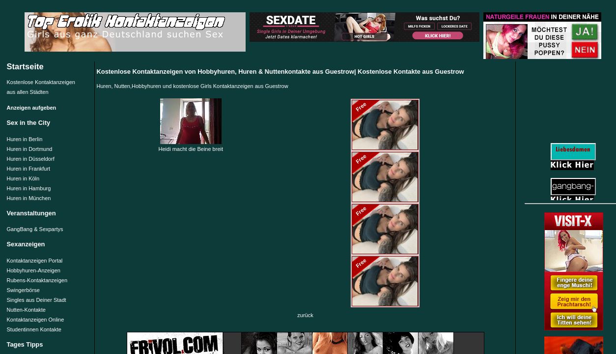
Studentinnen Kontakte (34, 329)
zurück (305, 315)
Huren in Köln (23, 178)
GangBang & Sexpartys (35, 229)
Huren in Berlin (25, 139)
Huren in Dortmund (30, 149)
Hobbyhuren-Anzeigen (33, 270)
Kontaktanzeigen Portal (35, 261)
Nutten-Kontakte (26, 310)
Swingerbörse (23, 290)
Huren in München (29, 198)
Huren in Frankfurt (29, 169)
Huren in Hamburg (29, 188)
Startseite (25, 66)
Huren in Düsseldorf (31, 159)
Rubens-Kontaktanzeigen (37, 280)
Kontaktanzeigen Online (35, 320)
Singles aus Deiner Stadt (36, 300)
